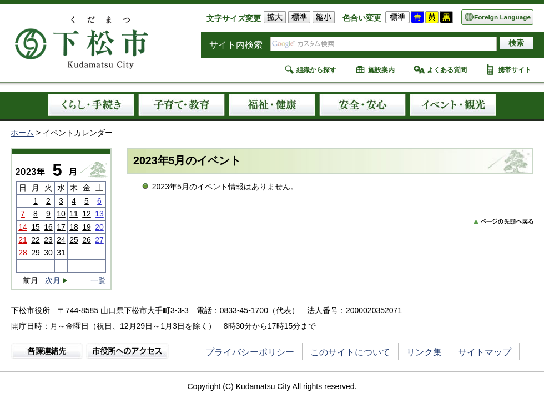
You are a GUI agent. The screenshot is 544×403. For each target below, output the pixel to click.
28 (22, 252)
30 (48, 252)
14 (22, 227)
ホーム (22, 132)
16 (48, 227)
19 (86, 227)
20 (99, 227)
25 (73, 239)
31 (61, 252)
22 (35, 239)
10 (61, 213)
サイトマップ (484, 352)
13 (99, 213)
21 (22, 239)
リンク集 (424, 352)
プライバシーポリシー (249, 352)
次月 (53, 280)
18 (73, 227)
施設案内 (381, 70)
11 (73, 213)
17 (61, 227)
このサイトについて (350, 352)
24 (61, 239)
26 (86, 239)
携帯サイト (514, 70)
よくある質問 (447, 70)
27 (99, 239)
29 (35, 252)
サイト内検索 (236, 44)
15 (35, 227)
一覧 (98, 280)
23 (48, 239)
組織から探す (316, 70)
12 (86, 213)
